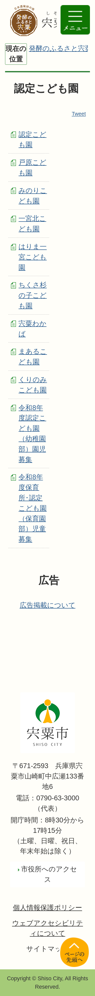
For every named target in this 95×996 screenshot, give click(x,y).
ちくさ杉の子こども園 (32, 295)
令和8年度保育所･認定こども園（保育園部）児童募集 (32, 508)
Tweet (79, 114)
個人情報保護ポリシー (47, 907)
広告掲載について (47, 605)
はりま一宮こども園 (32, 257)
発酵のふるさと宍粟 (60, 48)
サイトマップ (47, 949)
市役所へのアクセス (49, 874)
